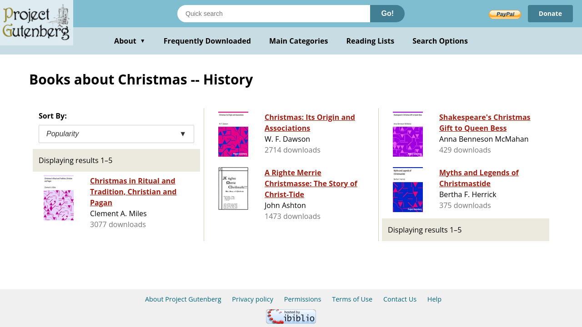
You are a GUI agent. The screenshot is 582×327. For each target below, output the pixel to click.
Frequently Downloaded (207, 41)
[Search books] (273, 13)
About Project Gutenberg (183, 299)
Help (434, 299)
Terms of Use (352, 299)
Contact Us (399, 299)
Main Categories (298, 41)
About (130, 40)
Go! (387, 13)
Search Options (440, 41)
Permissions (302, 299)
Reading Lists (370, 41)
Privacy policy (252, 299)
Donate (550, 13)
